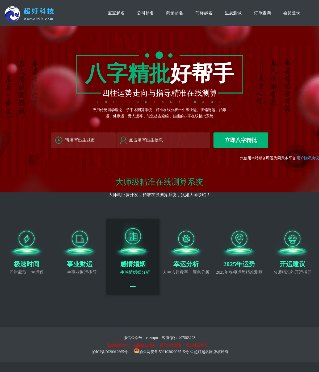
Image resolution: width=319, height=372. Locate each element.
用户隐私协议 (308, 158)
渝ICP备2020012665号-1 (111, 352)
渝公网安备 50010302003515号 (161, 352)
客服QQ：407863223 (178, 338)
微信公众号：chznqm (141, 338)
